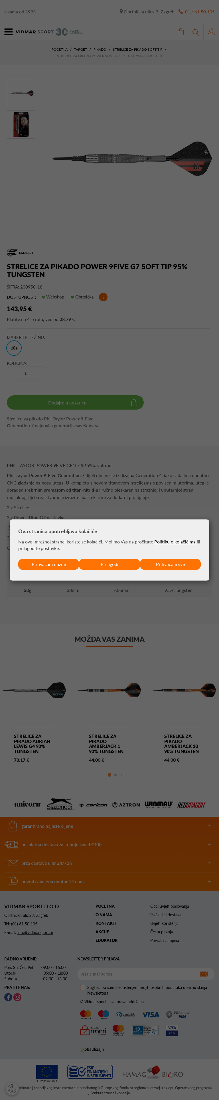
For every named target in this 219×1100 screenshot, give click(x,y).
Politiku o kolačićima (175, 541)
